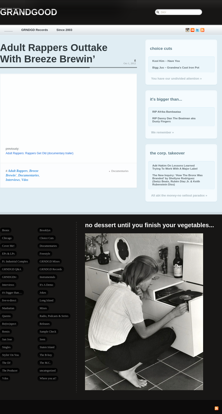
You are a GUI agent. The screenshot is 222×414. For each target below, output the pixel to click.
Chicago (7, 238)
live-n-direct (9, 300)
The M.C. (45, 362)
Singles (6, 347)
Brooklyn (45, 230)
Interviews (13, 180)
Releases (45, 323)
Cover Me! (8, 246)
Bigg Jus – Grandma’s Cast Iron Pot (175, 67)
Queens (6, 316)
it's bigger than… (12, 292)
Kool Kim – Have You (166, 60)
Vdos (24, 180)
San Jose (7, 339)
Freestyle (45, 253)
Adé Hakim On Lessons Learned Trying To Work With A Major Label (174, 167)
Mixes (43, 308)
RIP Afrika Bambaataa (166, 111)
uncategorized (48, 370)
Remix (6, 331)
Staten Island (47, 347)
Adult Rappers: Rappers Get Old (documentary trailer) (39, 153)
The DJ (6, 362)
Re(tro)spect (9, 323)
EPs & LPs (8, 253)
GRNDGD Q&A (11, 269)
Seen (42, 339)
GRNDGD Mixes (50, 261)
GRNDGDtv (9, 277)
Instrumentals (47, 277)
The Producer (9, 370)
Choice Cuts (47, 238)
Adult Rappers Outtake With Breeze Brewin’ (53, 53)
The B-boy (46, 355)
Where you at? (48, 378)
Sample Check (48, 331)
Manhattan (8, 308)
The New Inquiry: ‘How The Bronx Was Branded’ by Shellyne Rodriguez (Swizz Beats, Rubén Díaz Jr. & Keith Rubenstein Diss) (177, 180)
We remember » (162, 132)
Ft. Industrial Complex (15, 261)
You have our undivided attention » (176, 78)
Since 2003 (64, 30)
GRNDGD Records (34, 30)
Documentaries (28, 175)
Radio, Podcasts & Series (54, 316)
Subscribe (202, 30)
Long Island (46, 300)
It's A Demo (46, 284)
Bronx (5, 230)
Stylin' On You (10, 355)
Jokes (43, 292)
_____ (8, 30)
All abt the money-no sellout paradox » (179, 195)
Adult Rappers (18, 171)
